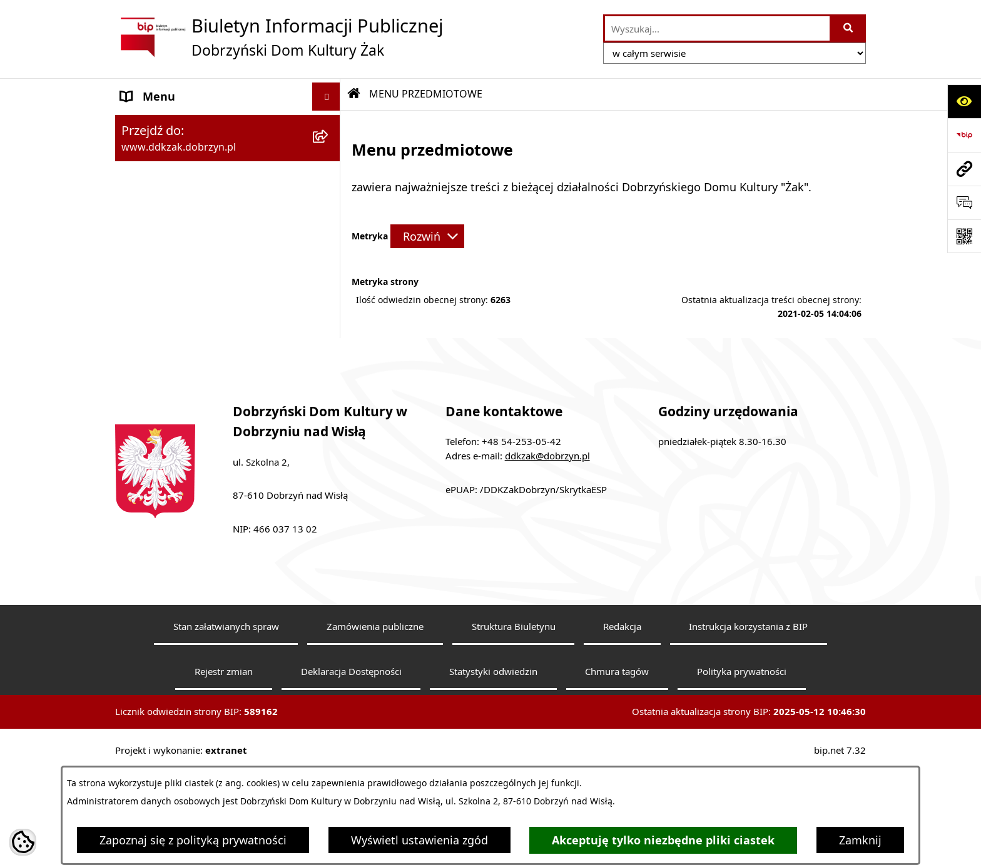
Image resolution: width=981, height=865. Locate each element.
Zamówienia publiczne (375, 739)
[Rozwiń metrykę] (427, 236)
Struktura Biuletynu (514, 739)
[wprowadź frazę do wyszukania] (717, 28)
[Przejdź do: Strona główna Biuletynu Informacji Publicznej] (354, 94)
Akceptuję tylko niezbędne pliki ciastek (663, 840)
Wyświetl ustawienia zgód (419, 840)
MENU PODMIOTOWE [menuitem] (178, 124)
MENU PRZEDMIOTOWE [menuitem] (183, 152)
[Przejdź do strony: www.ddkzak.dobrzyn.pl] (964, 169)
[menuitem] (227, 197)
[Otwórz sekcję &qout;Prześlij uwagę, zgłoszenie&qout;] (964, 202)
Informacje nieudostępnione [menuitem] (196, 386)
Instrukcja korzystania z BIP (748, 739)
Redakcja (622, 739)
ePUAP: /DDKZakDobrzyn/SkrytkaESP (526, 602)
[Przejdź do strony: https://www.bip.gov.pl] (964, 135)
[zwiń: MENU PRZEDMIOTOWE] (329, 153)
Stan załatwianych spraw (226, 739)
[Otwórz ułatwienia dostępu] (964, 101)
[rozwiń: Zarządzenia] (329, 314)
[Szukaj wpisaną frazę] (848, 28)
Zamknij (860, 840)
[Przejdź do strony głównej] (279, 36)
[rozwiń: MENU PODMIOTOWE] (329, 125)
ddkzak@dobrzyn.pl (547, 568)
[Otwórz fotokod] (964, 236)
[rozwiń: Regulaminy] (329, 278)
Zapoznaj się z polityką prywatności (193, 840)
